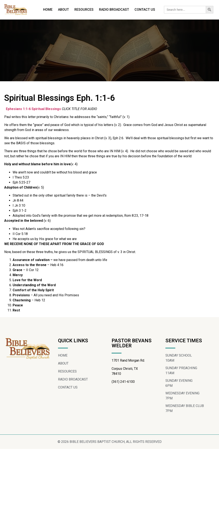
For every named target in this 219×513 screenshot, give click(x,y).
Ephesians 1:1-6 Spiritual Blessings (33, 109)
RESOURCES (84, 10)
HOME (48, 10)
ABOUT (63, 10)
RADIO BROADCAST (114, 10)
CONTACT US (145, 10)
